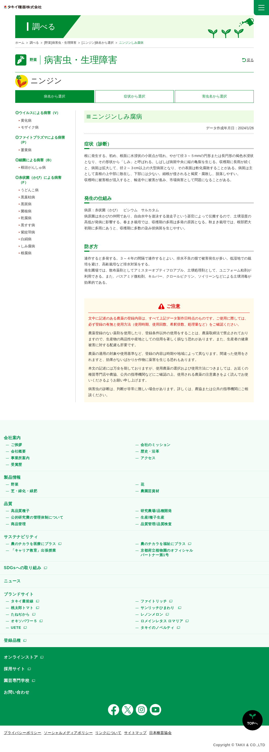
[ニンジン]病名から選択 (98, 42)
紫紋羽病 (28, 232)
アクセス (148, 458)
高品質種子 (20, 511)
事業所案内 (20, 458)
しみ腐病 (28, 246)
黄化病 (26, 120)
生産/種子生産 (152, 517)
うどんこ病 (30, 190)
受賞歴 (16, 464)
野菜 (15, 484)
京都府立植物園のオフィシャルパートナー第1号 (167, 552)
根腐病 (26, 253)
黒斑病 (26, 204)
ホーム (19, 42)
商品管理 (18, 524)
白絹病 (26, 239)
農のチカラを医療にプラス (33, 544)
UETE (16, 628)
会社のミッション (156, 445)
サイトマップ (135, 733)
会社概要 (18, 451)
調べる (34, 42)
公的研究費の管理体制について (37, 517)
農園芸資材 (150, 491)
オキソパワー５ (24, 621)
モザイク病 (30, 127)
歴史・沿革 (150, 451)
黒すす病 (28, 225)
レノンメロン (152, 614)
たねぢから (20, 614)
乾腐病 (26, 218)
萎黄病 (26, 150)
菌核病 (26, 211)
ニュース (12, 581)
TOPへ (252, 723)
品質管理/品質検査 (156, 524)
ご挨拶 (16, 445)
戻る (250, 60)
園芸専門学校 (16, 680)
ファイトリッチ (154, 601)
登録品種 (12, 640)
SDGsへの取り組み (22, 568)
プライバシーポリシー (22, 733)
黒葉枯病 (28, 197)
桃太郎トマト (22, 608)
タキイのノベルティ (157, 628)
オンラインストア (21, 657)
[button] (261, 7)
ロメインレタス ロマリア (162, 621)
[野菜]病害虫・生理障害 (60, 42)
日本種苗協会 (160, 733)
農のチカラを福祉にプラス (163, 544)
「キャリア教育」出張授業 (33, 550)
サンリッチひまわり (158, 608)
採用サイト (14, 669)
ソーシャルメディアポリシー (68, 733)
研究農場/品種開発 (156, 511)
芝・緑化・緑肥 (24, 491)
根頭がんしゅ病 (33, 167)
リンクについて (108, 733)
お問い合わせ (16, 692)
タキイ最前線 (22, 601)
